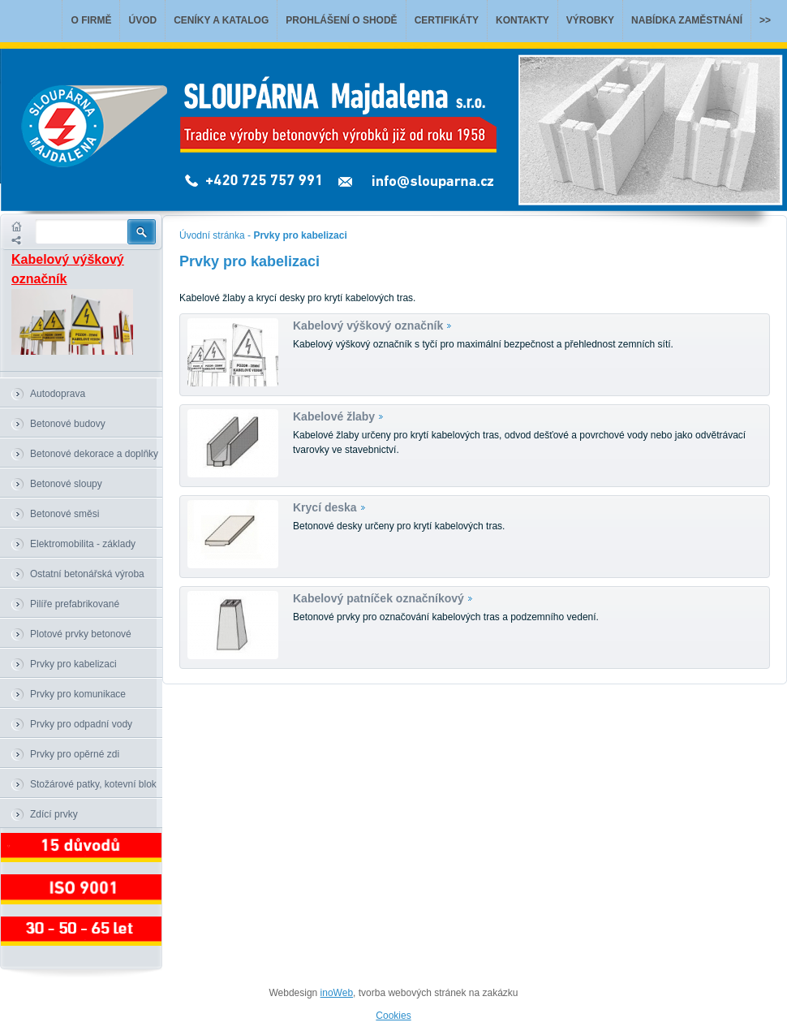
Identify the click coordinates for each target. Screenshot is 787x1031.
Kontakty (522, 20)
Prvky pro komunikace (78, 694)
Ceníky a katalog (221, 20)
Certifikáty (447, 20)
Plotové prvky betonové (80, 634)
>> (765, 20)
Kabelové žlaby (334, 416)
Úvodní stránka (212, 235)
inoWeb (336, 993)
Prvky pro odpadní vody (81, 724)
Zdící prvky (54, 814)
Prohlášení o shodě (341, 20)
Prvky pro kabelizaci (73, 664)
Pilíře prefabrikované (74, 604)
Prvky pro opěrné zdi (74, 754)
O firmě (91, 20)
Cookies (393, 1015)
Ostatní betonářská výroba (87, 574)
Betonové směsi (64, 514)
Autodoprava (57, 393)
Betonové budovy (67, 423)
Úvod (142, 20)
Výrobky (590, 20)
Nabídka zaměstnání (686, 20)
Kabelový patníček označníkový (378, 598)
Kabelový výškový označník (368, 325)
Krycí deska (325, 507)
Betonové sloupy (66, 484)
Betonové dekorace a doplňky (94, 453)
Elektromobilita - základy (82, 544)
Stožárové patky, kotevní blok (93, 784)
